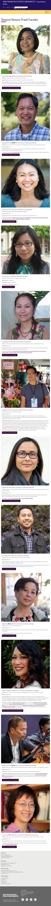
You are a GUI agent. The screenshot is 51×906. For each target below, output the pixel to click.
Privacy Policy (24, 894)
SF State (16, 8)
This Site (22, 8)
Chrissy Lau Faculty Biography (9, 221)
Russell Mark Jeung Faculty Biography (11, 154)
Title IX (22, 895)
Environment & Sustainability (27, 893)
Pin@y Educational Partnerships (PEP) (17, 704)
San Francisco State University (9, 899)
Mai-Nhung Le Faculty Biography (10, 355)
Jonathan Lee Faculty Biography (9, 432)
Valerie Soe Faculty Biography (9, 635)
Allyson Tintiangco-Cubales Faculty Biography (12, 710)
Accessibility (23, 890)
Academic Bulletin (5, 878)
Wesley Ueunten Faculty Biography (10, 780)
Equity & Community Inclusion (27, 891)
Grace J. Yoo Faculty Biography (9, 846)
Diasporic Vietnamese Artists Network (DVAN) (23, 498)
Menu (48, 12)
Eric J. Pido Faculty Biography (9, 569)
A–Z (4, 7)
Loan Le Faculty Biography (8, 286)
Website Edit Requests (6, 883)
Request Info (4, 880)
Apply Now (3, 879)
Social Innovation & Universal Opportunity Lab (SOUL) (20, 352)
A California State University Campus (11, 901)
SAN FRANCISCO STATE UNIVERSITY (19, 2)
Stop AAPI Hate (16, 152)
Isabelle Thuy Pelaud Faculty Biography (11, 500)
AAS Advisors (4, 882)
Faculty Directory (4, 873)
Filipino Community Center (18, 702)
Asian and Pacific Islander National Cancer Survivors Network (26, 351)
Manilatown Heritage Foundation (40, 702)
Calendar (8, 7)
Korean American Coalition (11, 844)
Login (12, 7)
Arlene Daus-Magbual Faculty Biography (11, 87)
